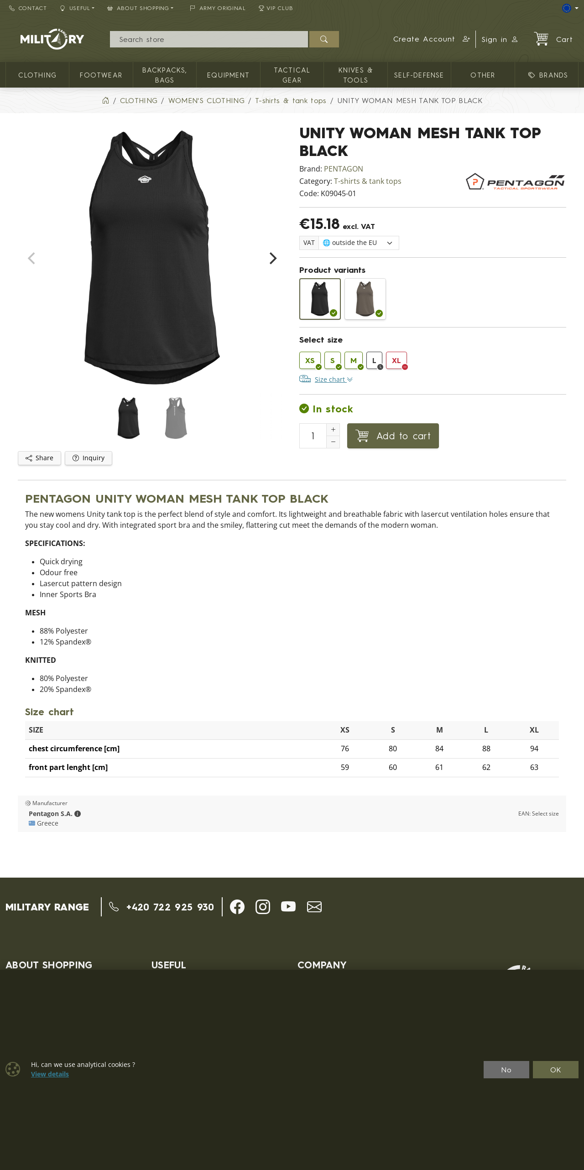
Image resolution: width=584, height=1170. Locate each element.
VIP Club (276, 8)
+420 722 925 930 (161, 907)
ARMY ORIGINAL (218, 8)
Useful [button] (75, 8)
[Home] (105, 100)
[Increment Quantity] (333, 429)
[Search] (209, 39)
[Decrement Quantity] (333, 442)
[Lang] (570, 8)
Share (39, 458)
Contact (28, 8)
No (506, 1069)
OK (556, 1069)
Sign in (500, 39)
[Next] (272, 259)
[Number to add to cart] (313, 435)
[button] (432, 39)
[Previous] (32, 259)
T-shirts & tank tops (368, 181)
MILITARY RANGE (47, 907)
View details (50, 1074)
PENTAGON (343, 169)
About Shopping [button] (138, 8)
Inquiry (88, 458)
